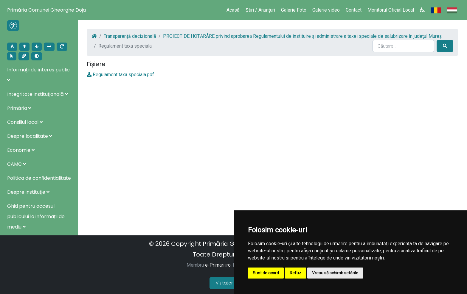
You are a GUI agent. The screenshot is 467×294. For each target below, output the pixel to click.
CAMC (16, 164)
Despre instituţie (28, 192)
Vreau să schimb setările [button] (335, 272)
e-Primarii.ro (218, 265)
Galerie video (326, 10)
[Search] (403, 46)
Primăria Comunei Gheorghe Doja (46, 10)
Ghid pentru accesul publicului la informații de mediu (36, 216)
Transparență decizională (130, 36)
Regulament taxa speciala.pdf (123, 74)
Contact (354, 10)
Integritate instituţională (37, 94)
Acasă (233, 10)
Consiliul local (25, 122)
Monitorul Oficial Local (390, 10)
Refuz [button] (295, 272)
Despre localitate (29, 136)
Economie (21, 150)
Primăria (19, 108)
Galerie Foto (293, 10)
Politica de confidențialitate (39, 178)
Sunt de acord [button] (266, 272)
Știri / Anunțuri (260, 10)
